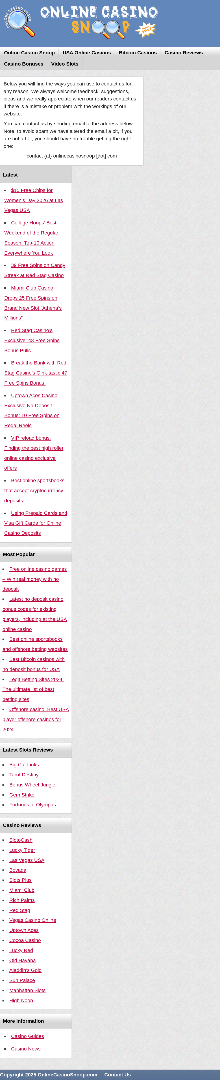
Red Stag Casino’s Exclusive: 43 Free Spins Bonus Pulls (31, 340)
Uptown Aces (24, 930)
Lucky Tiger (22, 850)
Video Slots (64, 64)
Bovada (17, 870)
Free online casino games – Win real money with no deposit (34, 579)
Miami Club (21, 890)
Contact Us (117, 1075)
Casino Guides (27, 1036)
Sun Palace (22, 980)
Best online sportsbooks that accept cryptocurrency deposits (34, 490)
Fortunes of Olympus (32, 804)
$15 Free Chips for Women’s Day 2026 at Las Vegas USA (33, 200)
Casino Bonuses (23, 64)
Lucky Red (21, 950)
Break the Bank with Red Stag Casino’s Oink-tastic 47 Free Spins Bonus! (35, 373)
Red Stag (19, 910)
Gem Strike (21, 795)
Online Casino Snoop (29, 52)
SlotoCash (20, 840)
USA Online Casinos (87, 52)
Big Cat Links (24, 764)
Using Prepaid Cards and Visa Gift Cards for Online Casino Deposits (35, 523)
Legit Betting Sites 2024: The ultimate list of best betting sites (33, 689)
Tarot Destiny (24, 775)
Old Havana (22, 960)
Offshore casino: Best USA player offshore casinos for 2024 (35, 719)
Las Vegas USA (26, 860)
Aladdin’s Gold (25, 970)
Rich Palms (22, 900)
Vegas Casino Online (32, 920)
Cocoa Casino (25, 940)
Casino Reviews (184, 52)
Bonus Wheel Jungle (32, 785)
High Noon (21, 1000)
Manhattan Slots (27, 990)
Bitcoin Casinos (138, 52)
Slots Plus (20, 880)
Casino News (26, 1049)
